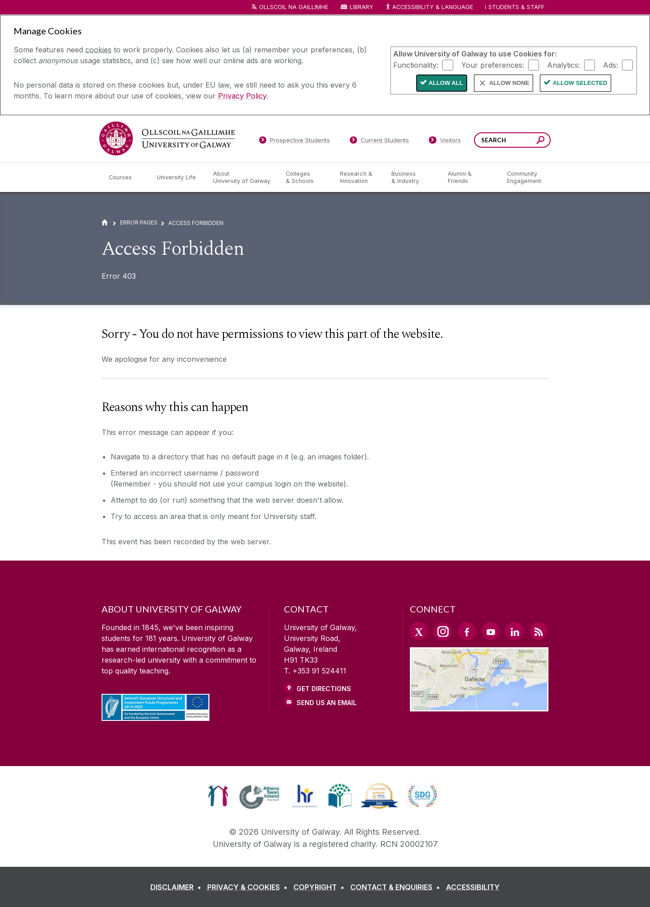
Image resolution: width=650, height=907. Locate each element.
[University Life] (177, 177)
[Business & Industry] (412, 177)
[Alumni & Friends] (470, 177)
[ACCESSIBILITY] (473, 887)
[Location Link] (479, 706)
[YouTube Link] (491, 631)
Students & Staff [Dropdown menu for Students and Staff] (516, 7)
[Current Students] (379, 141)
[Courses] (125, 177)
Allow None (509, 82)
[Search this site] (540, 141)
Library (361, 7)
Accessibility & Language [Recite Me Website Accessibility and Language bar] (429, 7)
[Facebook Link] (467, 631)
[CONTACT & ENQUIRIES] (397, 887)
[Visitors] (444, 141)
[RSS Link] (538, 631)
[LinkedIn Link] (515, 631)
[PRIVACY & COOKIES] (249, 887)
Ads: (610, 64)
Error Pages (139, 222)
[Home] (105, 222)
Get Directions (324, 688)
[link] (218, 795)
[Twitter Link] (419, 631)
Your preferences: (492, 64)
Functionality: (415, 64)
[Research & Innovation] (358, 177)
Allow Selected (579, 82)
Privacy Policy (242, 95)
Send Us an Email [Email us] (327, 702)
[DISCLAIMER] (177, 887)
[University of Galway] (167, 138)
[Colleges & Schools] (306, 177)
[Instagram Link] (443, 631)
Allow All (446, 82)
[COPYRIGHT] (320, 887)
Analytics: (563, 64)
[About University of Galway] (242, 177)
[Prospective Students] (294, 141)
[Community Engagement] (524, 177)
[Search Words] (512, 140)
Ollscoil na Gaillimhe (293, 7)
